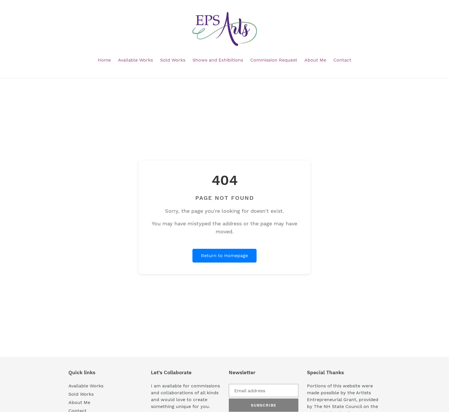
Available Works (85, 386)
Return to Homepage (224, 255)
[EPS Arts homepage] (224, 29)
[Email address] (263, 390)
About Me (79, 402)
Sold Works (81, 394)
